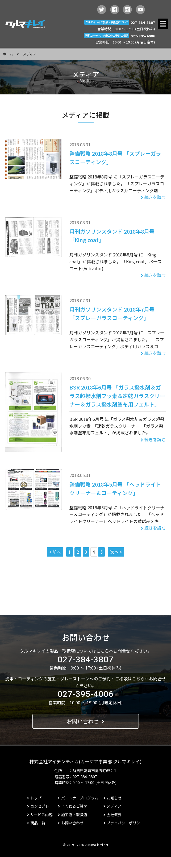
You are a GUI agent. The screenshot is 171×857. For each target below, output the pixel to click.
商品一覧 (36, 822)
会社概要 (112, 814)
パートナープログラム (78, 798)
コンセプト (38, 806)
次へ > (116, 552)
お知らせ (112, 798)
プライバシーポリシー (123, 822)
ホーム (8, 53)
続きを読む (153, 197)
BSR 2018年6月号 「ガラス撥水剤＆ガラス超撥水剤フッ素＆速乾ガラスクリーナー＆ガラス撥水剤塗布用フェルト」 (117, 395)
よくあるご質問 (72, 806)
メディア (112, 806)
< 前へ (55, 552)
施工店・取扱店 (72, 814)
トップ (34, 798)
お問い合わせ (85, 721)
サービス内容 (40, 814)
